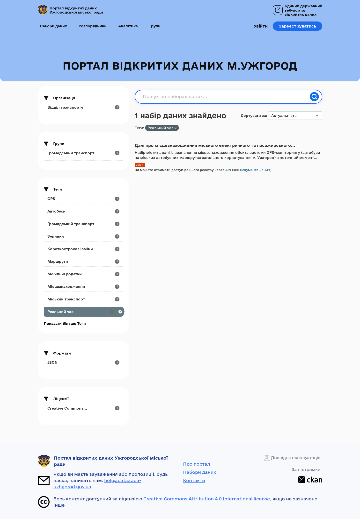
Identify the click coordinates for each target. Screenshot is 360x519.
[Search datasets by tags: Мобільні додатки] (83, 274)
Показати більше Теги (65, 323)
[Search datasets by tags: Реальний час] (83, 312)
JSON (140, 164)
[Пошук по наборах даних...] (225, 96)
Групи (155, 26)
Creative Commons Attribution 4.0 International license (206, 498)
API (228, 169)
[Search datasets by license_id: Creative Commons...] (83, 408)
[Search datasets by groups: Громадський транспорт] (83, 153)
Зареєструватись (297, 26)
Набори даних (53, 26)
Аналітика (128, 26)
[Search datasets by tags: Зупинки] (83, 236)
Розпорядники (93, 26)
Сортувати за (253, 116)
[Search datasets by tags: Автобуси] (83, 211)
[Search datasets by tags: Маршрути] (83, 261)
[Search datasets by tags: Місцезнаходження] (83, 286)
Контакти (194, 480)
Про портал (196, 464)
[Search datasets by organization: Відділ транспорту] (83, 107)
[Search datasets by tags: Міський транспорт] (83, 299)
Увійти (261, 26)
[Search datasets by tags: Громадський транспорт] (83, 224)
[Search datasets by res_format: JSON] (83, 362)
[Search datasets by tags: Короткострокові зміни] (83, 249)
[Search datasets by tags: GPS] (83, 199)
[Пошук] (314, 96)
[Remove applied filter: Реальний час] (175, 128)
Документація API (255, 169)
